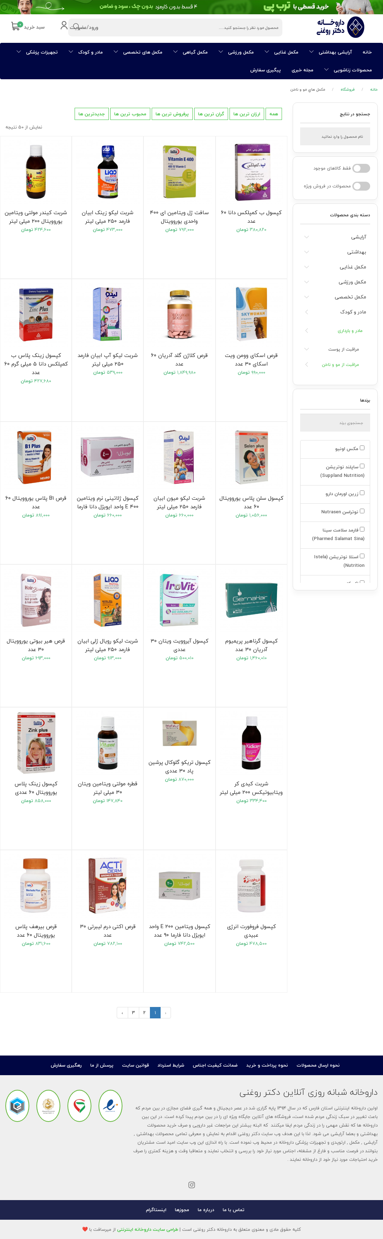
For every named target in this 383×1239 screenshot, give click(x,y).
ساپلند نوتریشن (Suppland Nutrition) (341, 471)
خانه (367, 52)
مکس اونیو (349, 449)
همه (273, 114)
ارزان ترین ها (246, 114)
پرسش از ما (102, 1065)
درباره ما (206, 1210)
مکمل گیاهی (190, 52)
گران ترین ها (211, 114)
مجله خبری (302, 70)
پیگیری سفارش (265, 70)
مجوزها (182, 1210)
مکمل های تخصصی (138, 52)
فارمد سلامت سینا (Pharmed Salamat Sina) (337, 534)
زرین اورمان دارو (344, 494)
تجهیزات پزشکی (37, 52)
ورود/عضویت (79, 27)
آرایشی (358, 236)
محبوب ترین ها (130, 114)
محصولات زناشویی (348, 70)
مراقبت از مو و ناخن (340, 364)
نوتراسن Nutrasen (342, 512)
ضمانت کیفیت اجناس (215, 1065)
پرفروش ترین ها (172, 114)
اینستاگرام (156, 1210)
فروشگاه (348, 89)
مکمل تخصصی (350, 296)
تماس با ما (234, 1210)
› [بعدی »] (122, 1013)
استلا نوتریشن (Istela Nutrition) (339, 561)
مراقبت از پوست (343, 349)
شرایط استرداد (170, 1065)
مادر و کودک (86, 52)
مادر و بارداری (350, 330)
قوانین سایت (135, 1065)
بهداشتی (356, 251)
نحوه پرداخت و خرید (267, 1065)
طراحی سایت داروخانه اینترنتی (147, 1229)
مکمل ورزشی (236, 52)
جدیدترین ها (92, 114)
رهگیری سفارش (66, 1065)
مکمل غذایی (281, 52)
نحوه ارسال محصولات (318, 1065)
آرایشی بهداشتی (330, 52)
